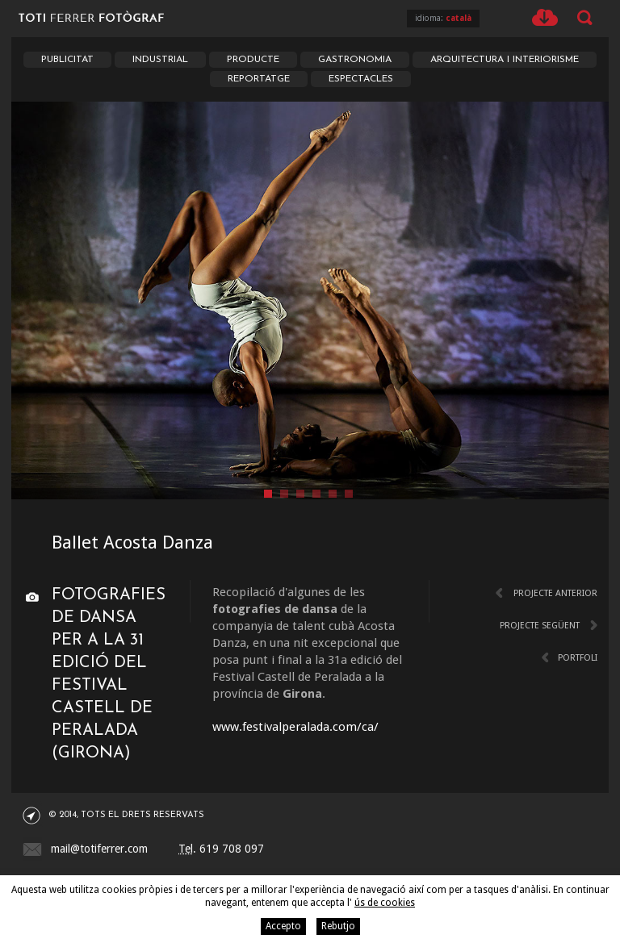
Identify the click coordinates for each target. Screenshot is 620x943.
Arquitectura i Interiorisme (504, 60)
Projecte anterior (555, 593)
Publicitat (67, 60)
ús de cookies (384, 902)
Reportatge (259, 79)
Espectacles (361, 79)
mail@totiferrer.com (99, 848)
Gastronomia (355, 60)
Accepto (283, 926)
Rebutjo (338, 926)
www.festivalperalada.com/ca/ (295, 727)
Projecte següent (540, 625)
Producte (253, 60)
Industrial (160, 60)
